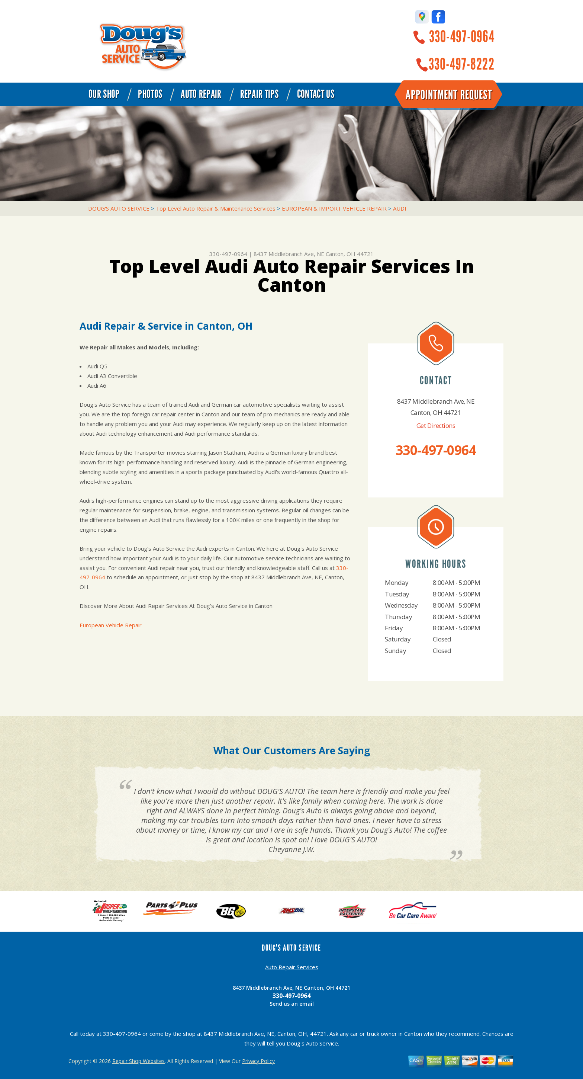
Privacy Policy (258, 1060)
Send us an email (292, 1003)
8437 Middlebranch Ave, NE (289, 253)
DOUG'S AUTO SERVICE (118, 208)
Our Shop (103, 94)
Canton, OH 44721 (350, 253)
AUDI (399, 208)
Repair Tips (259, 94)
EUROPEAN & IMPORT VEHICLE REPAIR (334, 208)
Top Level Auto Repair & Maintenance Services (216, 208)
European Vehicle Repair (111, 625)
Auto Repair (201, 94)
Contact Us (315, 94)
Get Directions (435, 425)
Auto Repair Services (291, 967)
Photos (150, 94)
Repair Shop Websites (138, 1060)
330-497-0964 (462, 36)
